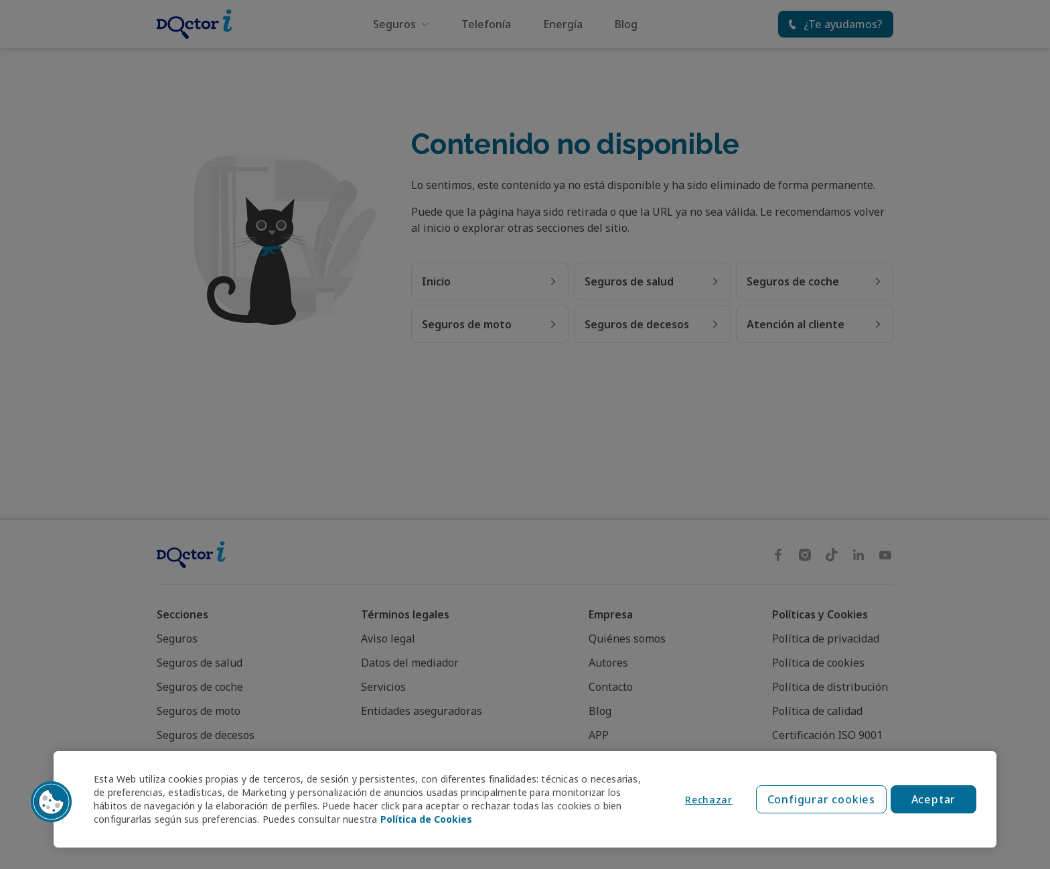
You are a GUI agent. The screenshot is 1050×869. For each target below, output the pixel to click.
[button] (51, 802)
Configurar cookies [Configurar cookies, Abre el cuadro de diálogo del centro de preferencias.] (821, 799)
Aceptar (933, 799)
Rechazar (709, 799)
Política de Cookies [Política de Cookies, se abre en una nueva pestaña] (426, 819)
